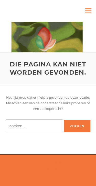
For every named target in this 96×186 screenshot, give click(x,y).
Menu (88, 10)
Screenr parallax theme (34, 178)
